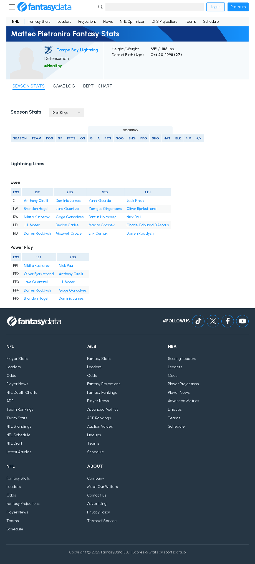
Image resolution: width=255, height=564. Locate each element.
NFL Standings (18, 426)
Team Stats (16, 418)
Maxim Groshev (102, 225)
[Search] (154, 7)
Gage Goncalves (70, 217)
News (108, 21)
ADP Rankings (99, 418)
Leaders (64, 21)
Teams (190, 21)
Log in (215, 7)
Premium (238, 7)
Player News (17, 384)
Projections (87, 21)
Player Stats (16, 358)
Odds (11, 375)
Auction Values (100, 426)
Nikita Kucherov (37, 217)
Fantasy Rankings (102, 392)
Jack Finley (135, 201)
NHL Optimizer (132, 21)
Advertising (97, 503)
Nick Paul (134, 217)
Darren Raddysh (37, 233)
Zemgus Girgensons (105, 209)
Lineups (94, 435)
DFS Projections (164, 21)
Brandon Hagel (36, 209)
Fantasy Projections (103, 384)
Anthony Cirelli (36, 201)
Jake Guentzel (68, 209)
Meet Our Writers (102, 486)
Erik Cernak (98, 233)
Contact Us (96, 495)
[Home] (44, 6)
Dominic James (68, 201)
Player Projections (183, 384)
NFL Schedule (18, 435)
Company (95, 478)
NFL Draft (14, 443)
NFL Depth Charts (21, 392)
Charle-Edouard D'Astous (148, 225)
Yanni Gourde (100, 201)
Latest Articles (18, 452)
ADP (10, 400)
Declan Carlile (67, 225)
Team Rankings (19, 409)
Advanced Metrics (102, 409)
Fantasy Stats (39, 21)
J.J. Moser (32, 225)
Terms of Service (102, 520)
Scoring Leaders (182, 358)
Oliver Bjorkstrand (141, 209)
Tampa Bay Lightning (77, 49)
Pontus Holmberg (103, 217)
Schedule (211, 21)
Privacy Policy (98, 512)
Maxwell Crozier (69, 233)
